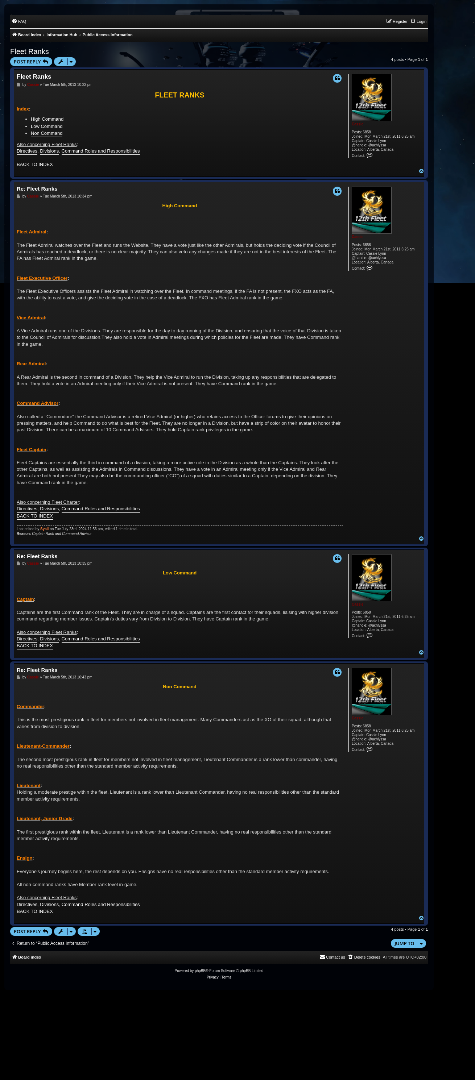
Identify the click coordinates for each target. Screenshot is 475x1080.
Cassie (357, 124)
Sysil (44, 529)
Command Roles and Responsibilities (101, 151)
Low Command (46, 126)
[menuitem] (19, 21)
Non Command (46, 133)
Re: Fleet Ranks (37, 189)
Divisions (49, 151)
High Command (47, 119)
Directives (27, 151)
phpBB (200, 971)
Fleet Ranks (29, 51)
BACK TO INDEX (35, 164)
